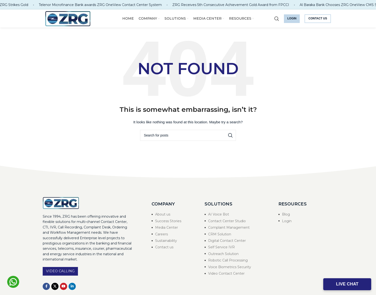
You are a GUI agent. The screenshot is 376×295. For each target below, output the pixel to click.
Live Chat (347, 284)
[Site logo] (68, 18)
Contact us (317, 18)
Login (291, 18)
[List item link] (173, 214)
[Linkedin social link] (72, 286)
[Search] (277, 18)
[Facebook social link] (46, 286)
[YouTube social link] (63, 286)
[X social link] (55, 286)
